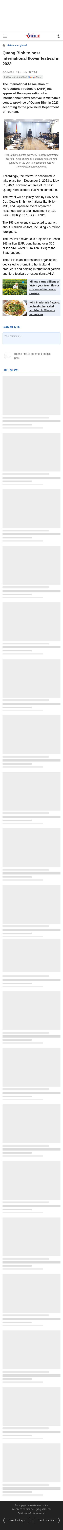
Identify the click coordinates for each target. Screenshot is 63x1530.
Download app (17, 1520)
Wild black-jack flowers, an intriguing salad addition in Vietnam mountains (44, 308)
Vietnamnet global (17, 45)
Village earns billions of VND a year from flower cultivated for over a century (44, 287)
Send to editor (46, 1520)
